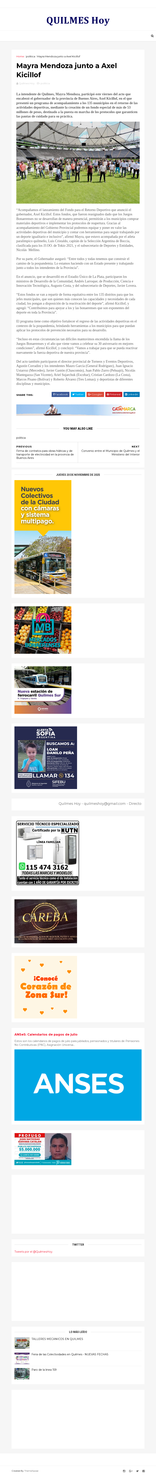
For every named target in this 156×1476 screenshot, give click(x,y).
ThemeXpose (31, 1470)
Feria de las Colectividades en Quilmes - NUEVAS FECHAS (70, 1354)
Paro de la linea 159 (44, 1369)
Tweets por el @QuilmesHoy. (33, 1251)
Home (20, 56)
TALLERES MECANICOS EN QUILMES (57, 1339)
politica (30, 56)
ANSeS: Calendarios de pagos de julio (45, 1034)
